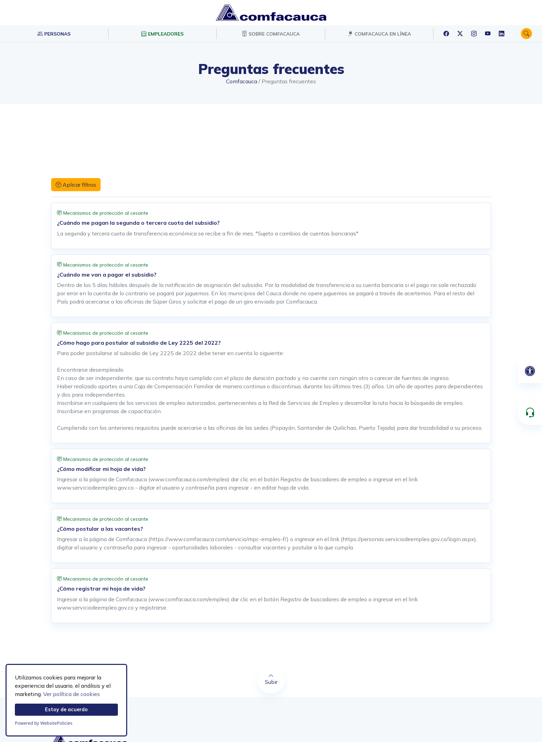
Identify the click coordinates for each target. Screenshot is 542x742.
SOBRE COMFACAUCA (271, 33)
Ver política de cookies (71, 693)
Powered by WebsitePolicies (43, 723)
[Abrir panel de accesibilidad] (530, 371)
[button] (526, 33)
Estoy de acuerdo (66, 709)
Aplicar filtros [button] (76, 184)
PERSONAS (54, 33)
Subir (271, 679)
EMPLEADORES (162, 33)
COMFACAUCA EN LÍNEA (379, 33)
